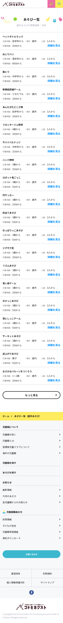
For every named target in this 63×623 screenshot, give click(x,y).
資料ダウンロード (31, 538)
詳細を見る (53, 45)
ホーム (6, 416)
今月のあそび (31, 496)
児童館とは (31, 440)
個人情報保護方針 (16, 582)
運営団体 (15, 573)
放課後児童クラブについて (31, 447)
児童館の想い (31, 434)
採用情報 (31, 519)
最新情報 (31, 489)
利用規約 (47, 573)
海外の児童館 (31, 453)
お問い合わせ (31, 554)
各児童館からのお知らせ (31, 502)
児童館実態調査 (31, 531)
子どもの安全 (31, 525)
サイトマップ (47, 582)
